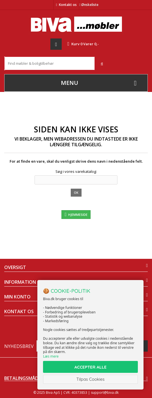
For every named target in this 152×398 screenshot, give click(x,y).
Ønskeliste (89, 4)
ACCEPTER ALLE (90, 367)
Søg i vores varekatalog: (76, 171)
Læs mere (51, 356)
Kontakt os (68, 4)
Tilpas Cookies (90, 379)
